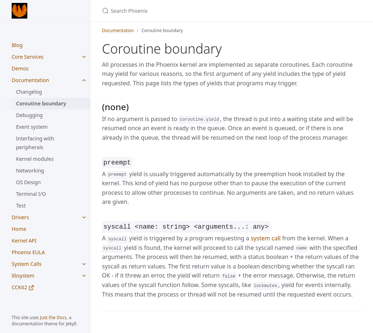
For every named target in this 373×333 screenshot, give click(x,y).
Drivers (20, 217)
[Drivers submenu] (84, 217)
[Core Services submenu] (84, 57)
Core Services (28, 56)
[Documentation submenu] (84, 80)
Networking (30, 170)
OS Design (28, 182)
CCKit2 (23, 287)
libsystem (23, 275)
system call (265, 237)
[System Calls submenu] (84, 264)
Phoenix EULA (28, 252)
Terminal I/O (31, 193)
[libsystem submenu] (84, 276)
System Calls (27, 263)
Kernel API (24, 240)
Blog (17, 45)
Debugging (29, 115)
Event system (32, 126)
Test (20, 205)
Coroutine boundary (41, 103)
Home (19, 228)
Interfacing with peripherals (35, 143)
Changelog (29, 91)
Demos (20, 68)
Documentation (30, 80)
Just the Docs (53, 317)
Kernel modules (35, 158)
